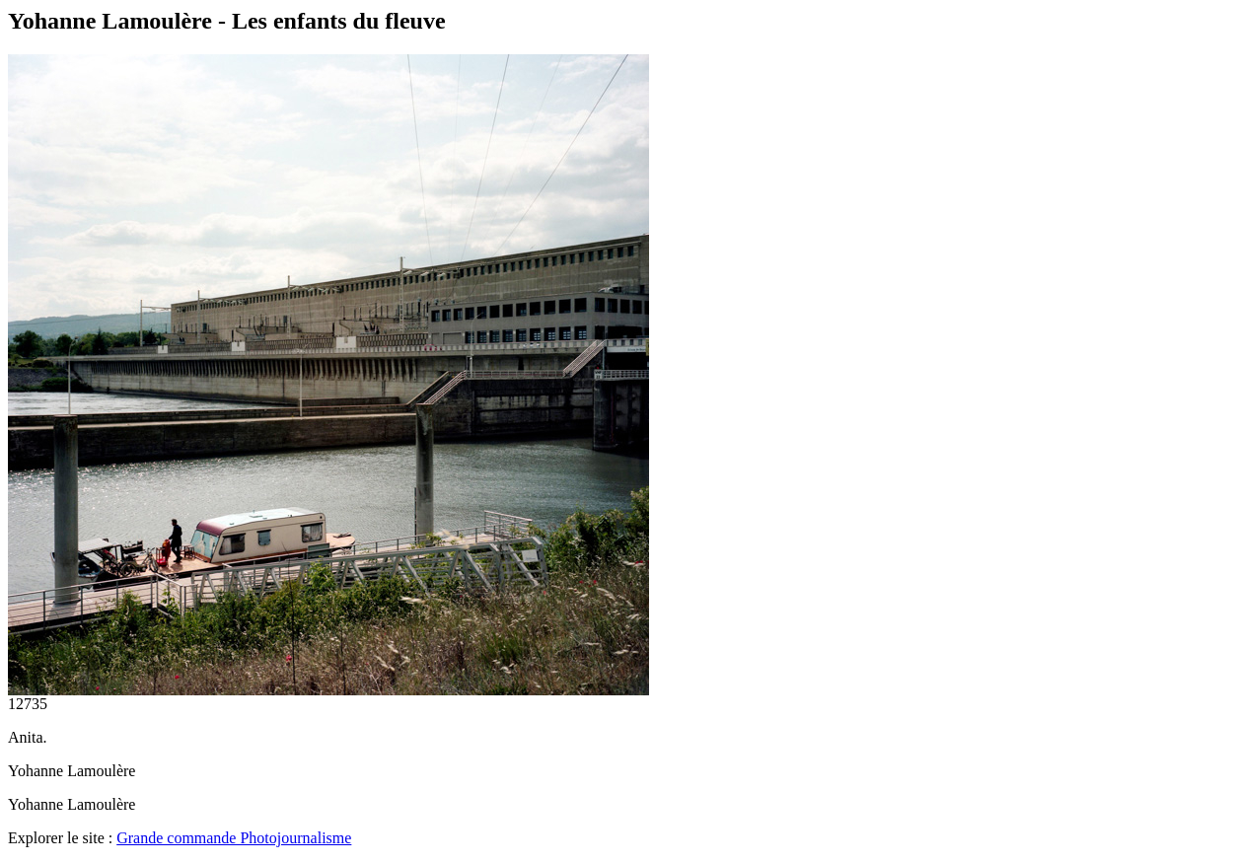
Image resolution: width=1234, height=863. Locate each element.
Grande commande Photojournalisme (233, 837)
